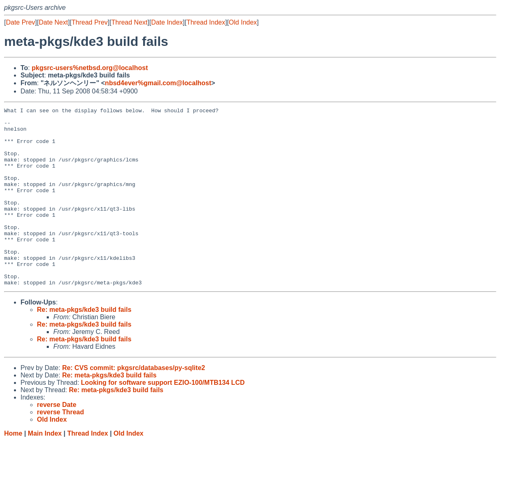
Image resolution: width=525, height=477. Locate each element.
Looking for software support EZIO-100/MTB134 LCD (162, 418)
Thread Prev (90, 22)
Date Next (53, 22)
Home (13, 469)
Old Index (243, 22)
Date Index (167, 22)
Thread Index (206, 22)
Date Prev (20, 22)
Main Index (45, 469)
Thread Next (129, 22)
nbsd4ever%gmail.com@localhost (158, 83)
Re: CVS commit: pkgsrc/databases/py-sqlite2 (133, 403)
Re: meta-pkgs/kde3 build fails (84, 345)
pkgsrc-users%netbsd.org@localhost (90, 67)
